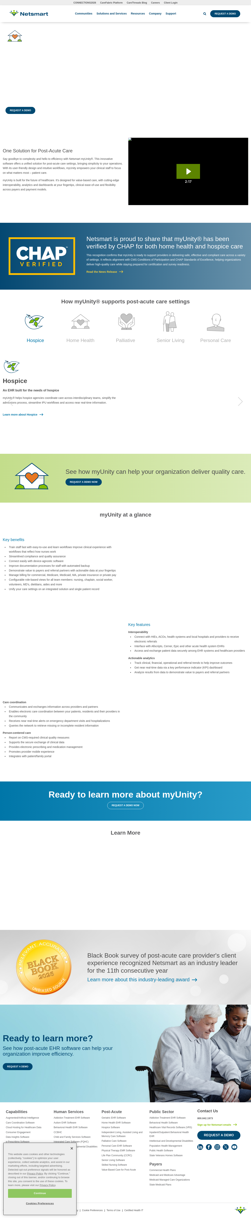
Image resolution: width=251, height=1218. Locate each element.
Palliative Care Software (114, 1141)
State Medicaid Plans (160, 1184)
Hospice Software (111, 1127)
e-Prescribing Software (17, 1141)
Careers (155, 2)
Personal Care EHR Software (117, 1145)
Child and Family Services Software (72, 1137)
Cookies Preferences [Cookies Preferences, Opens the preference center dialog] (40, 1208)
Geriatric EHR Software (114, 1117)
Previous (10, 401)
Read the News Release (101, 271)
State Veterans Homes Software (166, 1155)
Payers (155, 1164)
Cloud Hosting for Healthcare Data (23, 1127)
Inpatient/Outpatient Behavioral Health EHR (169, 1134)
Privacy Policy (35, 1178)
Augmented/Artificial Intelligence (22, 1117)
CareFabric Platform (111, 2)
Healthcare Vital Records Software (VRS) (170, 1127)
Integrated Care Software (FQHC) (71, 1141)
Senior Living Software (113, 1160)
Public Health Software (161, 1150)
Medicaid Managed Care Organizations (169, 1179)
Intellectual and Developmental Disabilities (75, 1146)
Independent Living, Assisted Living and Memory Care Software (122, 1134)
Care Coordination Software (20, 1122)
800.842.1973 (205, 1118)
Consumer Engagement (18, 1132)
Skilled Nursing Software (114, 1164)
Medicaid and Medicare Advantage (167, 1175)
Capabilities (16, 1112)
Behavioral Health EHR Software (71, 1127)
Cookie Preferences (92, 1210)
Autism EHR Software (65, 1122)
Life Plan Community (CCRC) (117, 1155)
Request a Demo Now (83, 482)
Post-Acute (112, 1112)
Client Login (170, 2)
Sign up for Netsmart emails (214, 1124)
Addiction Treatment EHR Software (72, 1117)
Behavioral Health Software (163, 1122)
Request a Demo (225, 13)
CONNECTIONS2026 (85, 2)
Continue (40, 1198)
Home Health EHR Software (116, 1122)
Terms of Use (113, 1210)
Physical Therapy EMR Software (118, 1150)
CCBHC (58, 1132)
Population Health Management (165, 1145)
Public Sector (161, 1112)
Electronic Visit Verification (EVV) (23, 1146)
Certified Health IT (133, 1210)
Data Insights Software (17, 1137)
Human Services (69, 1112)
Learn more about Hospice (20, 414)
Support (171, 13)
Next (240, 401)
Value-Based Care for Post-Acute (119, 1169)
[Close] (71, 1153)
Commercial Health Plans (162, 1170)
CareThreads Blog (137, 2)
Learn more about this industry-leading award (138, 979)
